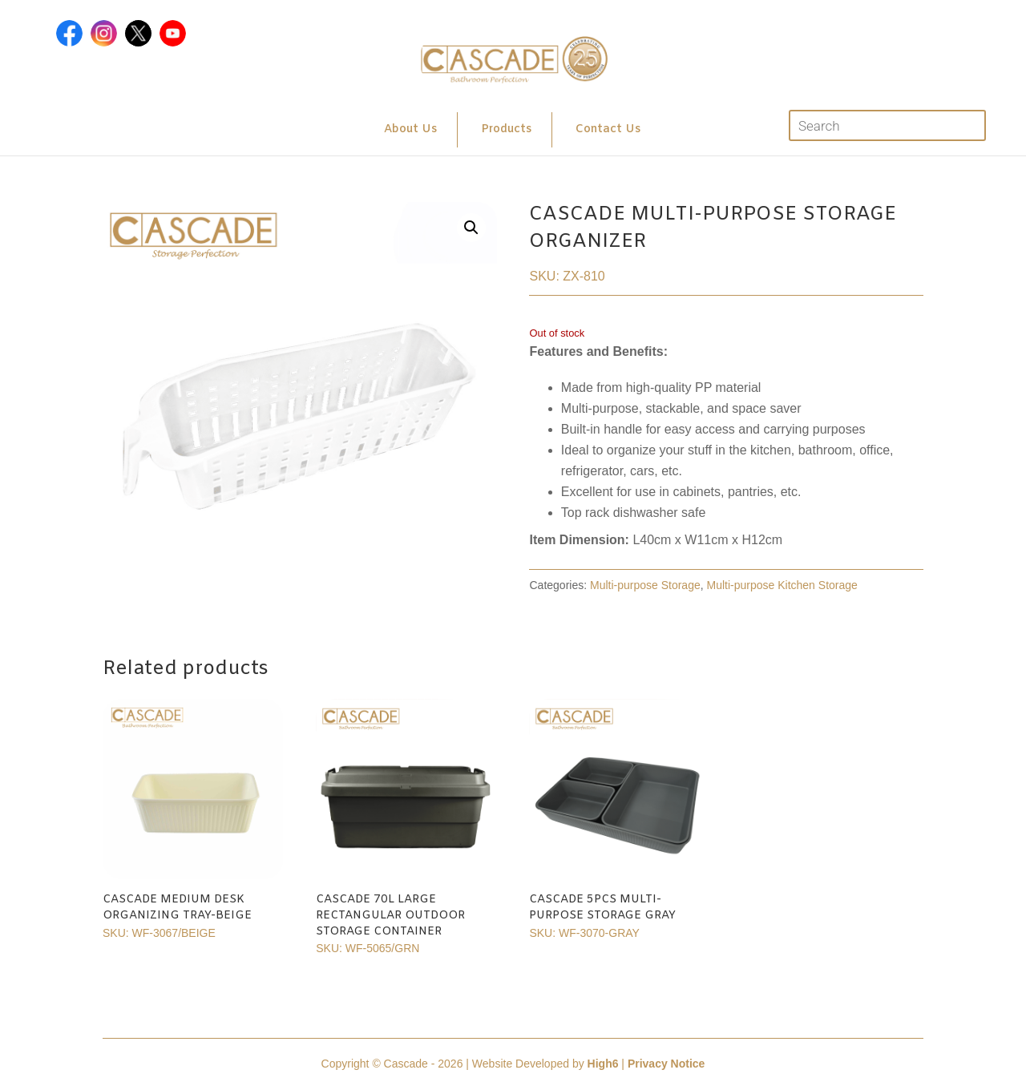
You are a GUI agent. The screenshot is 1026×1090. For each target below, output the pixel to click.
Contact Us (608, 129)
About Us (410, 129)
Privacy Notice (666, 1063)
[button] (471, 227)
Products (506, 129)
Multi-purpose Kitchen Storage (782, 585)
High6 (603, 1063)
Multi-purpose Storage (645, 585)
